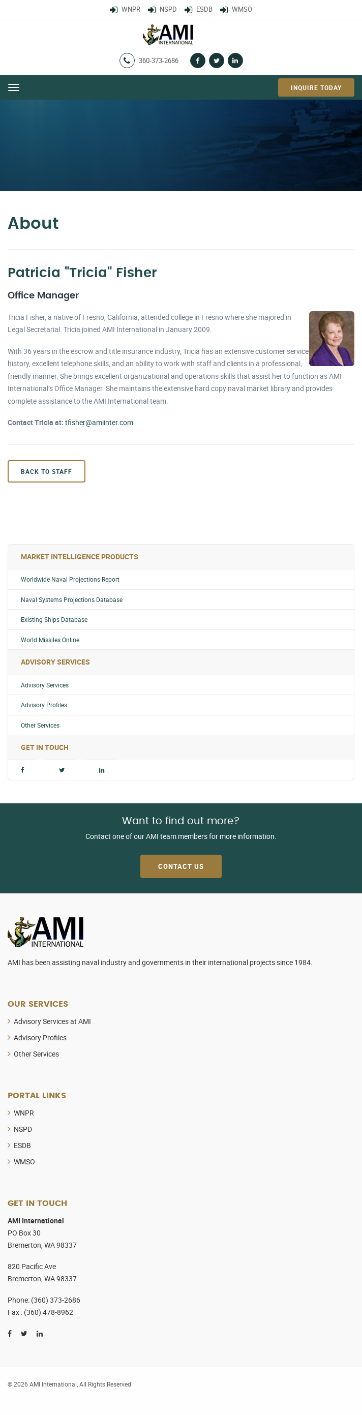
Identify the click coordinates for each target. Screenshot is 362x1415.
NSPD (23, 1129)
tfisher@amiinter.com (99, 422)
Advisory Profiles (44, 705)
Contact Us (181, 866)
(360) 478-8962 (48, 1312)
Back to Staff (46, 471)
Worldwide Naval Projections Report (70, 579)
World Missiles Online (50, 640)
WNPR (24, 1113)
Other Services (40, 725)
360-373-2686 (158, 60)
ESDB (22, 1145)
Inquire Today (316, 87)
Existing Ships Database (54, 619)
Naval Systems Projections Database (72, 599)
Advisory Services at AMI (52, 1021)
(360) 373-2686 (55, 1300)
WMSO (24, 1161)
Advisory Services (45, 685)
